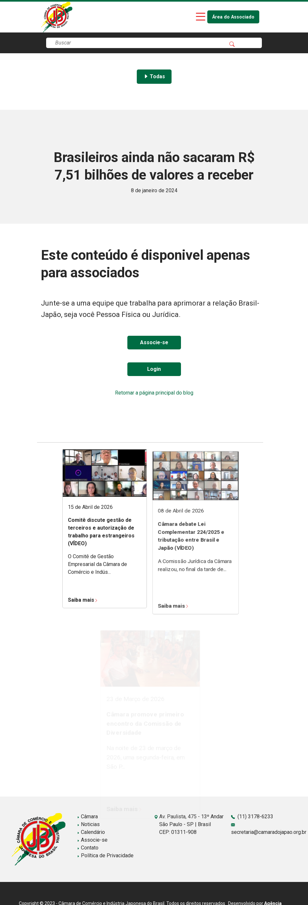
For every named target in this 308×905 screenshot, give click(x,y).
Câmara (87, 816)
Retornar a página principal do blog (154, 393)
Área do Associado (233, 17)
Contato (87, 848)
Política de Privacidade (105, 855)
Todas (154, 76)
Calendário (91, 832)
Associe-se (154, 342)
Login (154, 369)
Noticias (88, 824)
